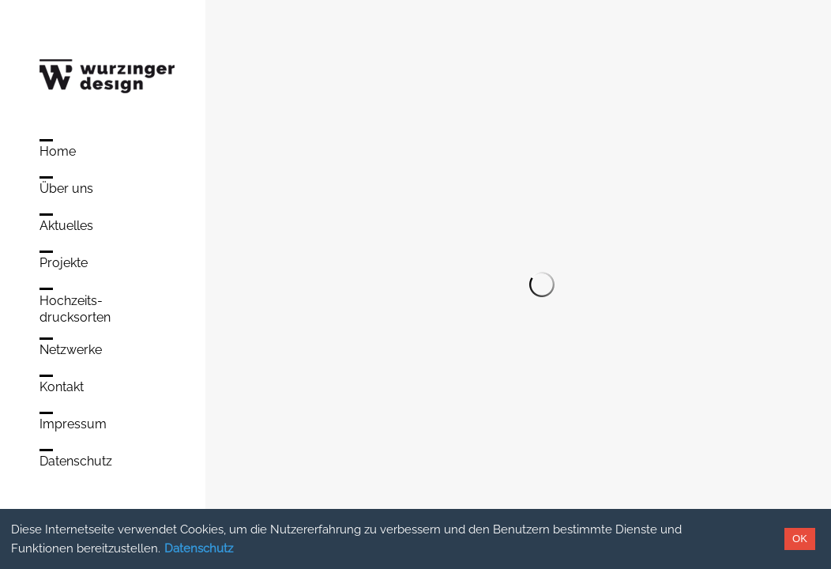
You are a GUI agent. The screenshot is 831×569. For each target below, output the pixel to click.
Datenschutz (198, 548)
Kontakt (61, 386)
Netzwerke (70, 349)
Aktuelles (66, 225)
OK (799, 539)
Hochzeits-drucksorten (75, 309)
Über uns (66, 188)
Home (57, 151)
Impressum (73, 423)
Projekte (63, 262)
